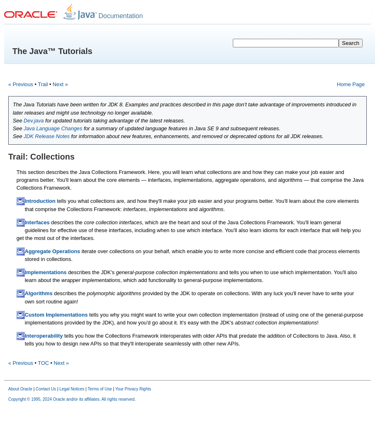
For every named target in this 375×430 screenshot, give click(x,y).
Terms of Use (100, 389)
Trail (43, 84)
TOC (43, 363)
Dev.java (33, 120)
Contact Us (46, 389)
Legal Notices (71, 389)
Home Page (351, 84)
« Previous (20, 84)
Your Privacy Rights (133, 389)
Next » (60, 84)
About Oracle (20, 389)
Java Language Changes (52, 128)
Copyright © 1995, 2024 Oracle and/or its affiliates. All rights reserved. (72, 399)
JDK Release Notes (46, 136)
